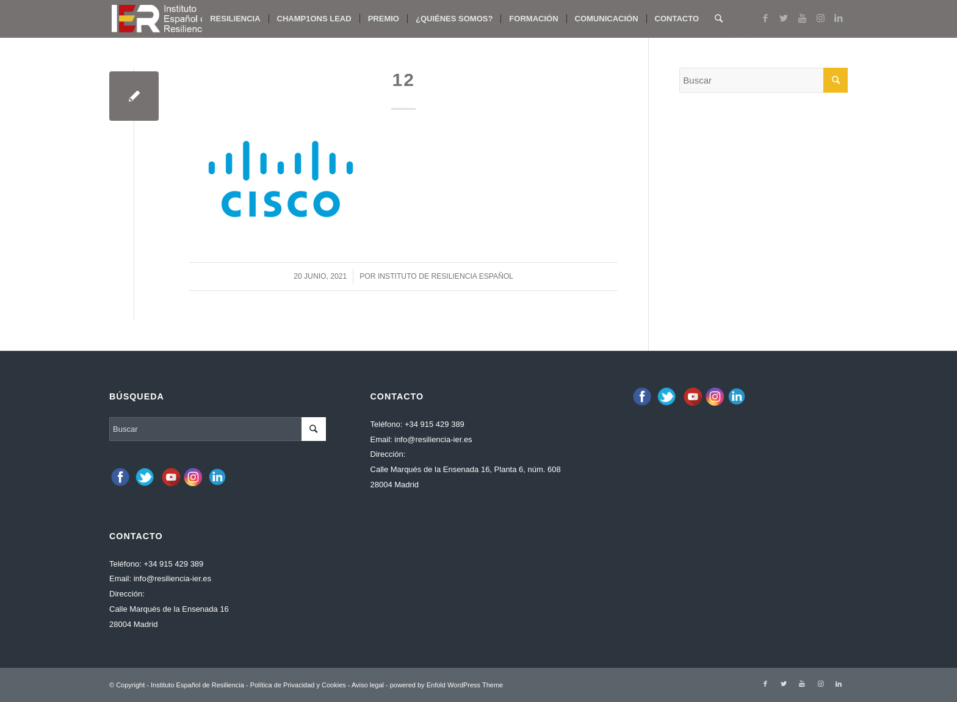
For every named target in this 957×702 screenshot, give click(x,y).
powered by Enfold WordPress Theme (446, 685)
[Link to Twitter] (784, 18)
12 (403, 80)
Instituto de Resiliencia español (445, 276)
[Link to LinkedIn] (838, 18)
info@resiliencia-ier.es (172, 578)
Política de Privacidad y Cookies (298, 685)
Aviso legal (368, 685)
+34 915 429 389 (173, 563)
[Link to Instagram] (820, 18)
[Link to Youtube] (802, 18)
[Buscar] (719, 19)
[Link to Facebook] (765, 18)
